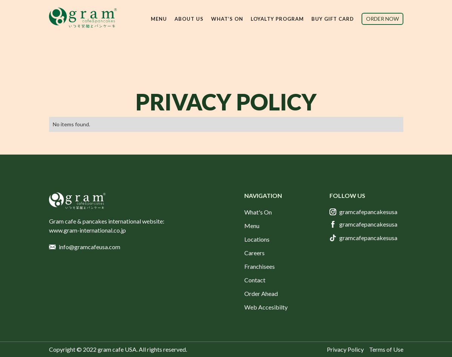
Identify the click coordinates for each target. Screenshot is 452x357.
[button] (159, 19)
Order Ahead (261, 293)
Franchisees (259, 266)
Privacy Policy (345, 349)
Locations (257, 239)
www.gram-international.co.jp (87, 230)
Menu (251, 225)
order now (382, 18)
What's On (258, 212)
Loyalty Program (277, 19)
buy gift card (332, 19)
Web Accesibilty (266, 307)
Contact (254, 279)
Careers (254, 252)
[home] (83, 18)
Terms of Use (386, 349)
